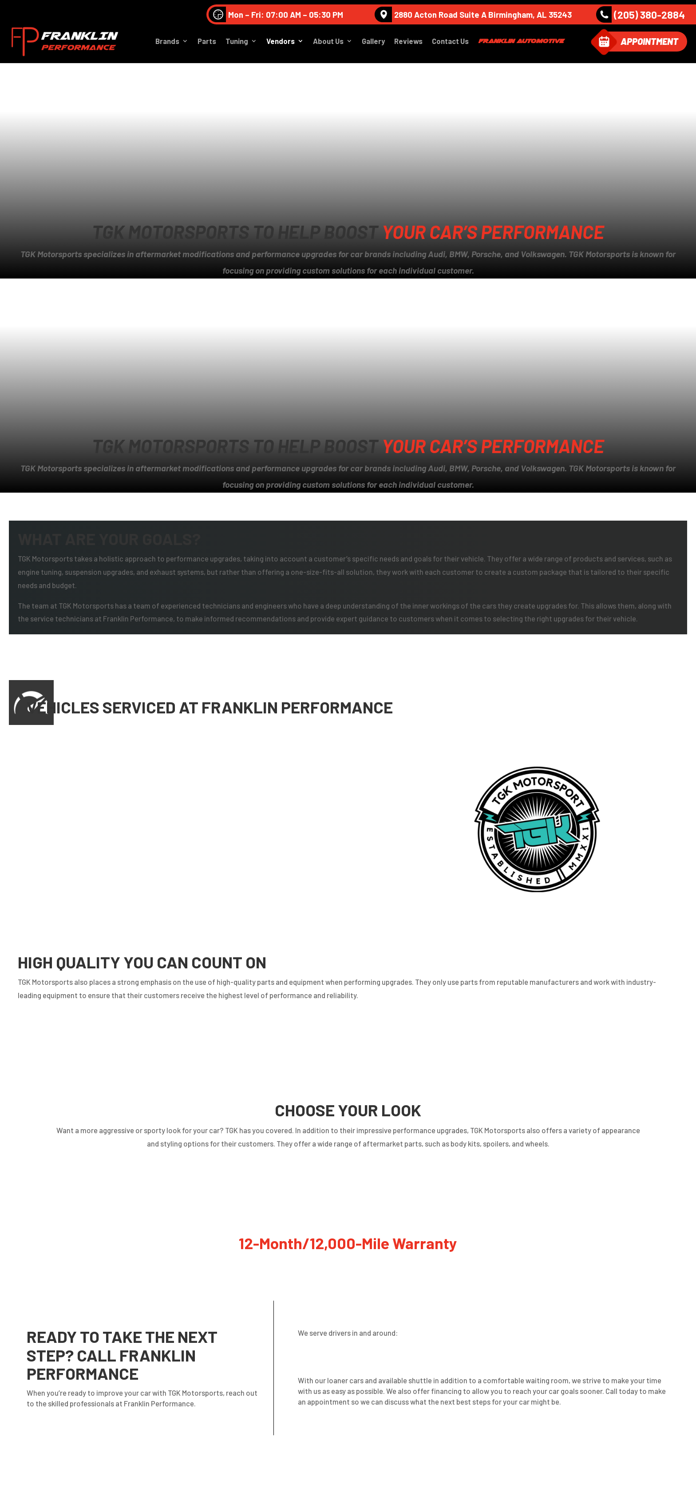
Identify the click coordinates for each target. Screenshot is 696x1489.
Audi (60, 766)
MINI (209, 827)
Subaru (64, 868)
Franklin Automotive (520, 42)
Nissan (64, 848)
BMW (210, 786)
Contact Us (450, 43)
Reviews (408, 43)
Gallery (373, 43)
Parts (207, 43)
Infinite (64, 807)
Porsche (216, 848)
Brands (167, 43)
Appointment (649, 42)
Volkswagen (222, 766)
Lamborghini (223, 807)
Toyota (214, 868)
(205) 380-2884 (640, 14)
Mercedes (68, 827)
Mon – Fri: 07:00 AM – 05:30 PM (276, 14)
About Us (328, 43)
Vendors (280, 43)
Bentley (65, 786)
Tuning (236, 43)
